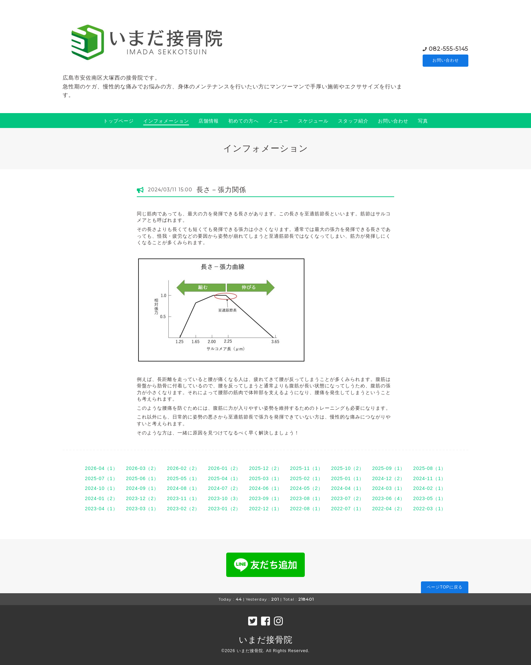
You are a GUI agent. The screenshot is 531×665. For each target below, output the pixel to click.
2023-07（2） (347, 498)
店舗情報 (208, 121)
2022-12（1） (265, 508)
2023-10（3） (224, 498)
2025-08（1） (429, 468)
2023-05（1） (429, 498)
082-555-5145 (448, 48)
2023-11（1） (183, 498)
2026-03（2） (142, 468)
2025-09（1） (388, 468)
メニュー (278, 121)
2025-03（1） (265, 478)
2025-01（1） (347, 478)
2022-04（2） (388, 508)
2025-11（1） (306, 468)
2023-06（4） (388, 498)
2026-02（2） (183, 468)
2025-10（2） (347, 468)
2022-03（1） (429, 508)
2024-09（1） (142, 488)
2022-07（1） (347, 508)
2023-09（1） (265, 498)
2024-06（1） (265, 488)
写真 (423, 121)
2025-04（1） (224, 478)
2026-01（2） (224, 468)
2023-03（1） (142, 508)
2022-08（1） (306, 508)
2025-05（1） (183, 478)
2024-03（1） (388, 488)
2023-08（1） (306, 498)
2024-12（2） (388, 478)
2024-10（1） (101, 488)
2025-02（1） (306, 478)
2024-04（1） (347, 488)
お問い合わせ (445, 60)
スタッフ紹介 (353, 121)
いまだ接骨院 (266, 639)
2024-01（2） (101, 498)
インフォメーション (166, 121)
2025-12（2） (265, 468)
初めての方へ (243, 121)
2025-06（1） (142, 478)
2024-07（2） (224, 488)
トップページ (118, 121)
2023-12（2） (142, 498)
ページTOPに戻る (444, 587)
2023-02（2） (183, 508)
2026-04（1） (101, 468)
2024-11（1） (429, 478)
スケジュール (313, 121)
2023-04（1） (101, 508)
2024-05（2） (306, 488)
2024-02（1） (429, 488)
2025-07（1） (101, 478)
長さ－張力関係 (221, 189)
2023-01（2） (224, 508)
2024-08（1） (183, 488)
